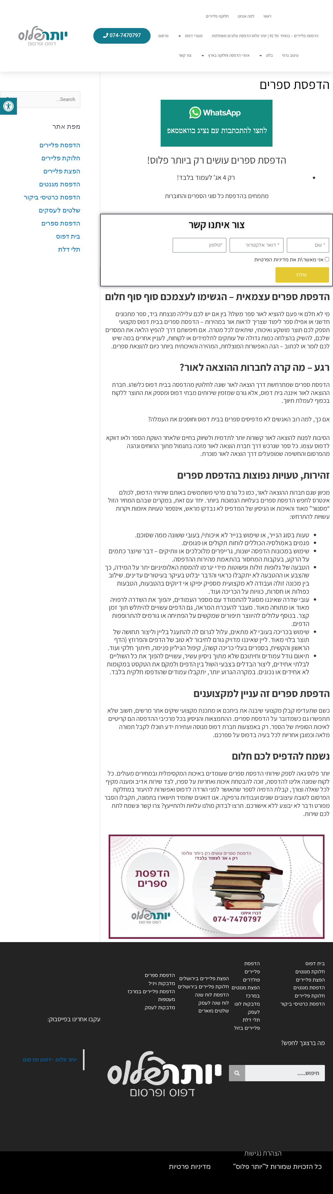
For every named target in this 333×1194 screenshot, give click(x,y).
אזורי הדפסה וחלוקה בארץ (225, 55)
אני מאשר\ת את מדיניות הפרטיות (289, 260)
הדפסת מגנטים (59, 184)
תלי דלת (69, 249)
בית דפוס (68, 236)
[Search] (237, 1073)
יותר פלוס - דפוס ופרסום (49, 1059)
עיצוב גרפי (290, 55)
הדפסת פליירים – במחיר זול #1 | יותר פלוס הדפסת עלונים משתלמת (265, 35)
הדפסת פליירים (59, 145)
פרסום (163, 35)
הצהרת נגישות (263, 1153)
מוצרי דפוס (190, 36)
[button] (8, 106)
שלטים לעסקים (59, 210)
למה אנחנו (246, 16)
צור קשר (185, 55)
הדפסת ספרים (60, 223)
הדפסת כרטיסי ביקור (52, 197)
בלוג (266, 55)
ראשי (267, 16)
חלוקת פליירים (217, 16)
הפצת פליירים (61, 171)
